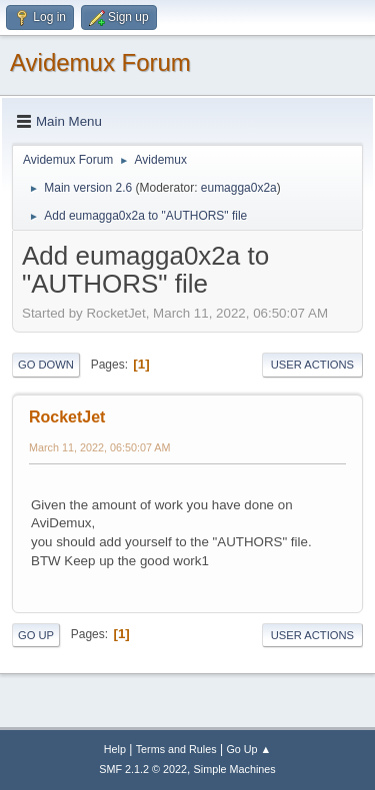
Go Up (36, 635)
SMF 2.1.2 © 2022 (143, 769)
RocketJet (67, 416)
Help (115, 749)
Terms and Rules (176, 749)
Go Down (46, 365)
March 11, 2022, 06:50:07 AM (99, 447)
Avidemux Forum (100, 62)
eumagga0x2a (239, 188)
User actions (312, 365)
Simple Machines (235, 769)
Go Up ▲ (248, 749)
